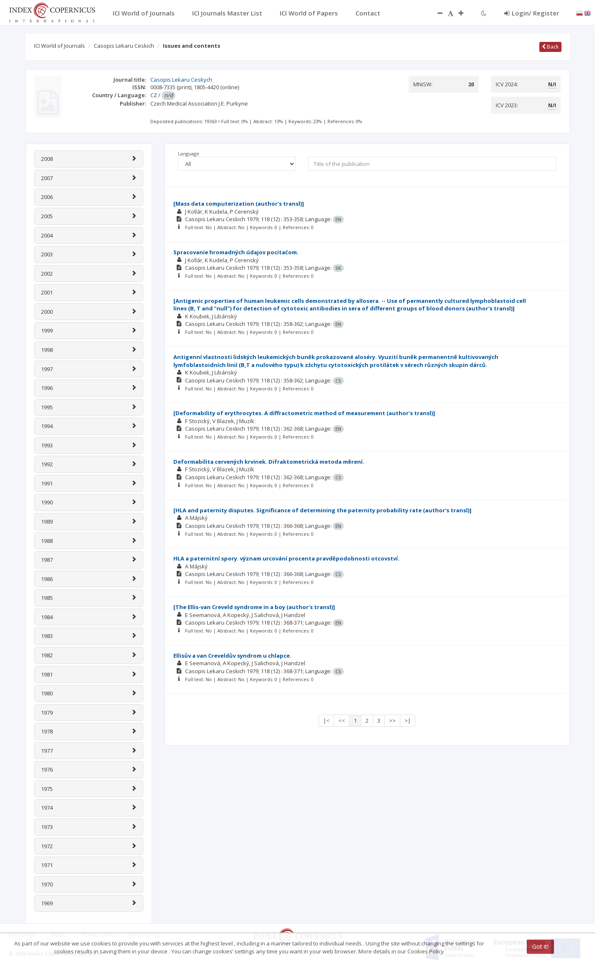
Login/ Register (531, 13)
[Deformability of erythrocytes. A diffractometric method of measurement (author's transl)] (304, 413)
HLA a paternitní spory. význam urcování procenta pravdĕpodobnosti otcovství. (286, 558)
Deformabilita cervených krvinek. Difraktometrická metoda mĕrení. (268, 461)
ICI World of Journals (59, 45)
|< (326, 720)
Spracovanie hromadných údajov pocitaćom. (236, 252)
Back (550, 46)
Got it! (540, 946)
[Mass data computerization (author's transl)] (238, 203)
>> (392, 720)
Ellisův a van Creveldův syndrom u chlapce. (232, 655)
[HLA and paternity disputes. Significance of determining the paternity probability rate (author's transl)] (322, 510)
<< (341, 720)
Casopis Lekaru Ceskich (124, 45)
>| (407, 720)
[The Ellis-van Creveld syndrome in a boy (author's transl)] (254, 607)
